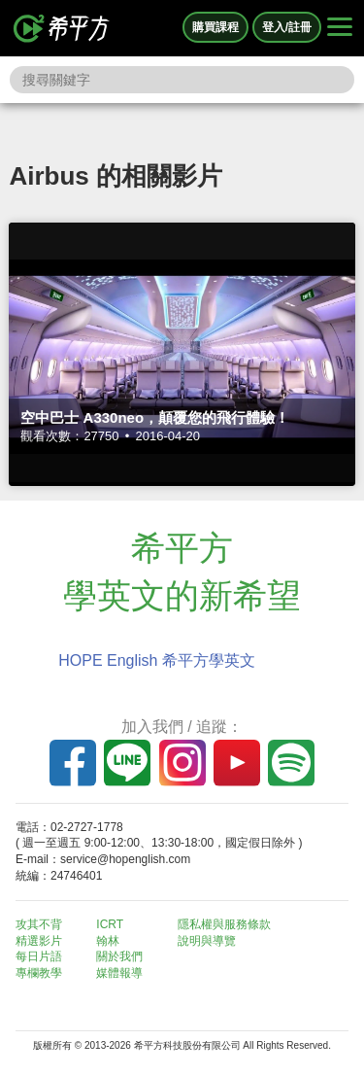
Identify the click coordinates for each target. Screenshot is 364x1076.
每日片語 (39, 956)
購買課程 (215, 27)
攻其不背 (39, 924)
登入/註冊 (287, 27)
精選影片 (39, 941)
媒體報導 (119, 973)
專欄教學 (39, 973)
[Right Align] (339, 28)
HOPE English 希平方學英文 (156, 660)
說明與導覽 (207, 941)
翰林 (107, 941)
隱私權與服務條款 (224, 924)
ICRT (109, 924)
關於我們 (119, 956)
